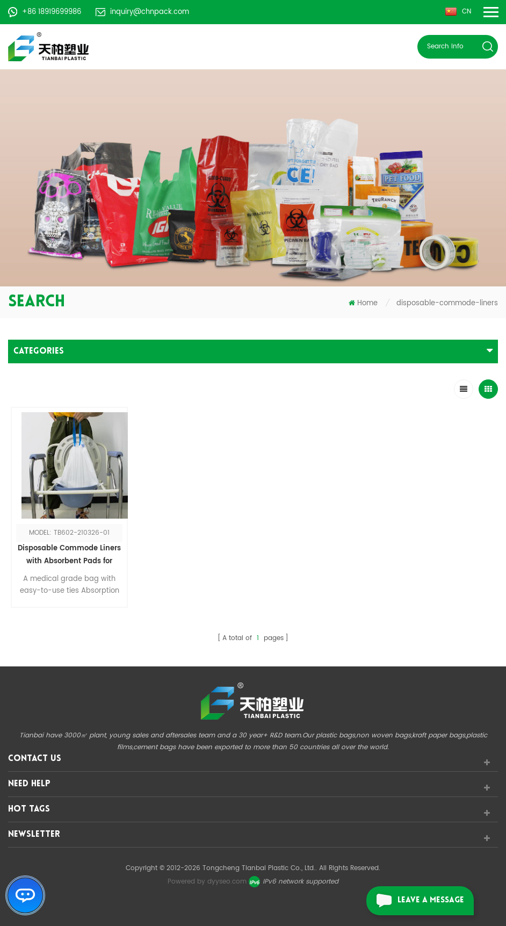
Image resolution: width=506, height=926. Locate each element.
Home (363, 303)
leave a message (415, 901)
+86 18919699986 (44, 12)
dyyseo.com (227, 882)
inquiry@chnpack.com (142, 12)
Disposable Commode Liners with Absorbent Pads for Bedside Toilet (69, 555)
